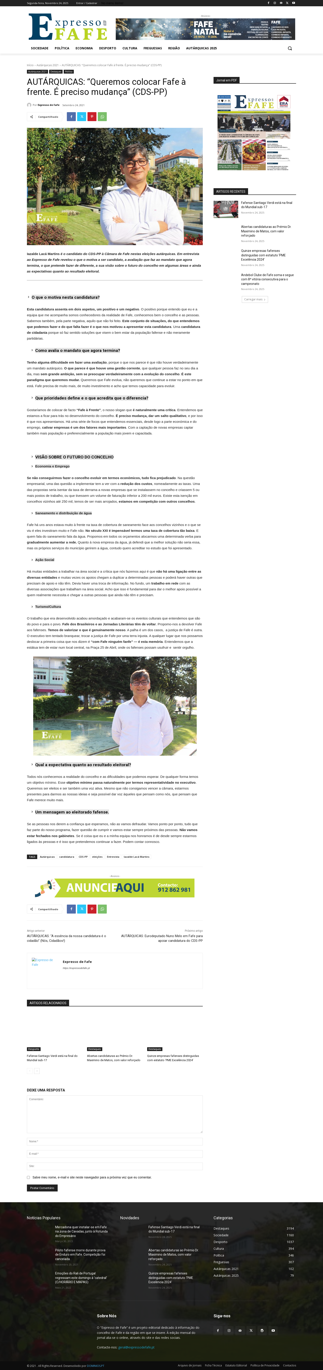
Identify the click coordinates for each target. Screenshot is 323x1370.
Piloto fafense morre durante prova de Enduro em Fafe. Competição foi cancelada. (80, 1254)
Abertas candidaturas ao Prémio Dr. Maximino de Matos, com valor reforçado (266, 231)
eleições (97, 856)
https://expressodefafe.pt (76, 968)
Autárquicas (47, 856)
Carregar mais (255, 299)
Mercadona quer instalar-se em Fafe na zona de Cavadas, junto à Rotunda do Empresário (81, 1231)
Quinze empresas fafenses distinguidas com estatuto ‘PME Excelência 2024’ (263, 255)
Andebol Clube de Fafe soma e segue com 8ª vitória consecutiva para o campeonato (267, 279)
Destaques (56, 72)
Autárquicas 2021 (48, 65)
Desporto (33, 1049)
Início (30, 65)
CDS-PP (83, 856)
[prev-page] (30, 1071)
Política (69, 72)
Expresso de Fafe (48, 105)
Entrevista (113, 856)
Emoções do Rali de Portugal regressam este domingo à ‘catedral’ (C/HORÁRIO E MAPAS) (81, 1278)
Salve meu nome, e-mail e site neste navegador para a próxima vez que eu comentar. (92, 1177)
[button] (289, 48)
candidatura (66, 856)
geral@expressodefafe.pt (136, 1347)
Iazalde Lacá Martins (136, 856)
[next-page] (37, 1071)
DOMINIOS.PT (95, 1366)
